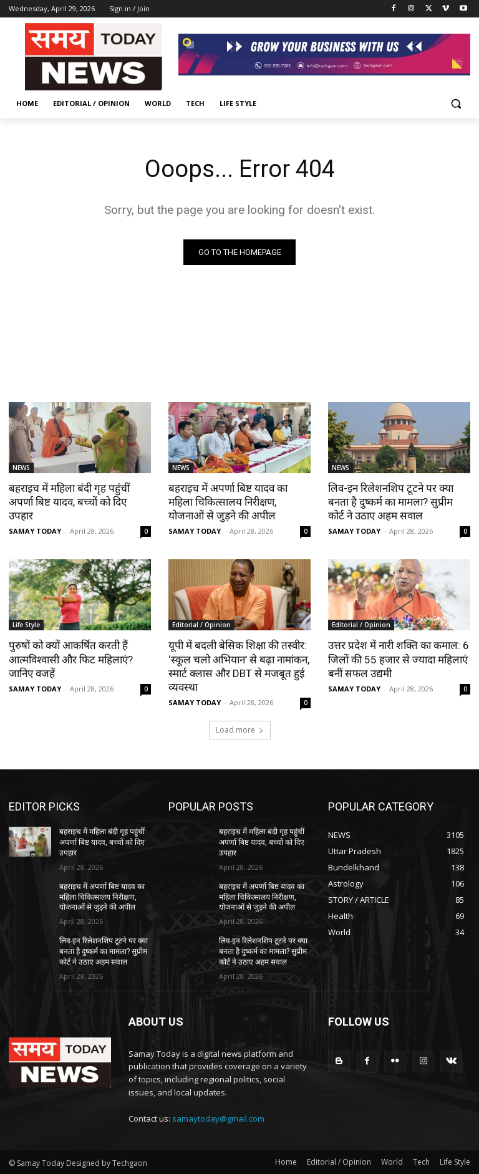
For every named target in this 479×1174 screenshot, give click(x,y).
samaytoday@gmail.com (218, 1117)
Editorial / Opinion (201, 624)
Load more (240, 729)
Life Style (26, 624)
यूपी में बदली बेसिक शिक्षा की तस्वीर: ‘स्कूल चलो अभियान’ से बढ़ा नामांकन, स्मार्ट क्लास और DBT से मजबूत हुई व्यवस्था (238, 666)
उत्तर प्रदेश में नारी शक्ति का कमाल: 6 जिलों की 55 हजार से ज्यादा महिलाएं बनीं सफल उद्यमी (398, 659)
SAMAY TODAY (35, 531)
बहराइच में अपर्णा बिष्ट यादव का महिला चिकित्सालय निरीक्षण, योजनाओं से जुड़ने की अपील (228, 502)
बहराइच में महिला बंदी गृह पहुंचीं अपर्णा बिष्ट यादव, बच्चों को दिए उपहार (69, 502)
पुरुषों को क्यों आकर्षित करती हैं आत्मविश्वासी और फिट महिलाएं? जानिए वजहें (70, 659)
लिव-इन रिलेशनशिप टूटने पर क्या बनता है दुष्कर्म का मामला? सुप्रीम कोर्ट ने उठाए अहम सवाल (390, 502)
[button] (455, 103)
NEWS (21, 467)
